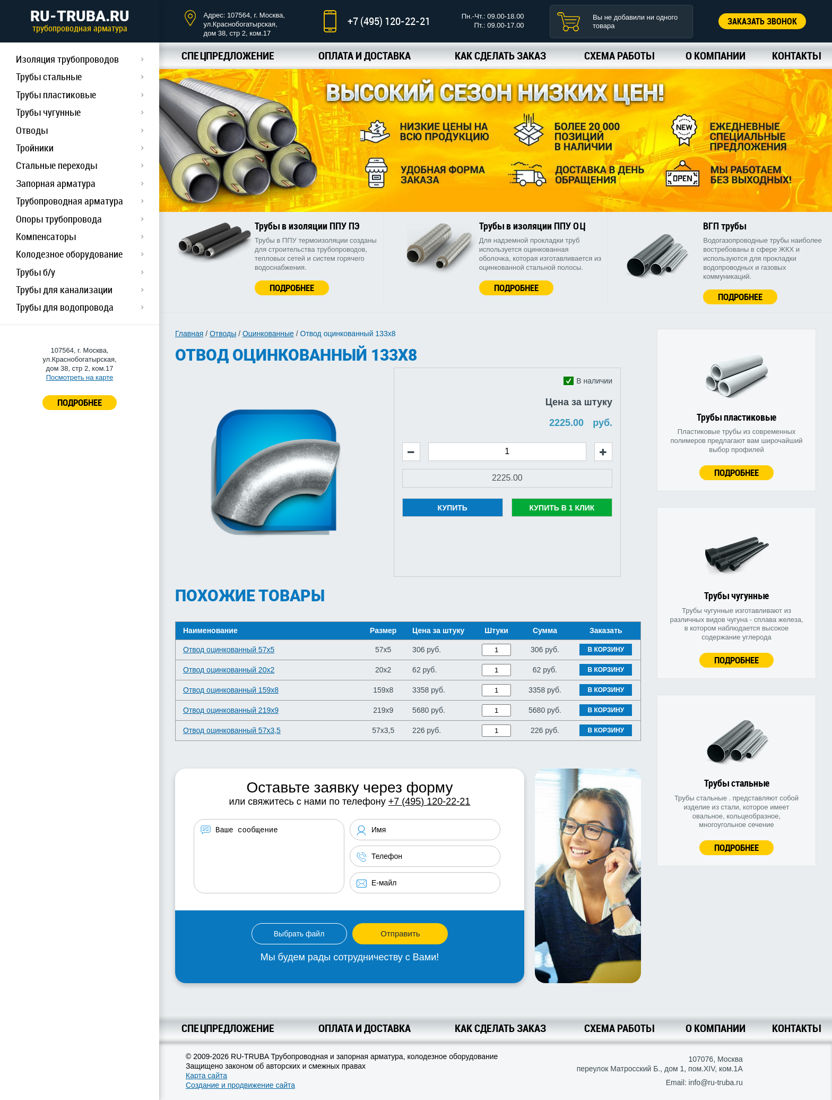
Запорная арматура (56, 183)
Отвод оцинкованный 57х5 (228, 649)
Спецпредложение (227, 55)
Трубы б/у (35, 272)
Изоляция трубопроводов (67, 59)
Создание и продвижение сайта (240, 1085)
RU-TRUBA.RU (79, 20)
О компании (716, 55)
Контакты (796, 55)
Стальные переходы (56, 165)
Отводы (32, 130)
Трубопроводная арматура (69, 200)
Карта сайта (206, 1075)
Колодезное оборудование (69, 254)
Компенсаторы (46, 236)
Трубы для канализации (64, 289)
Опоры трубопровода (59, 218)
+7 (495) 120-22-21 (389, 21)
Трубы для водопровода (65, 307)
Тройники (35, 147)
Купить (452, 508)
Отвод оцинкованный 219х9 (231, 710)
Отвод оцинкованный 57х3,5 (232, 730)
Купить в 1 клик (561, 508)
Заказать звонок (762, 21)
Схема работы (619, 55)
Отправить (400, 933)
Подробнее (292, 288)
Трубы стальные (49, 76)
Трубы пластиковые (56, 94)
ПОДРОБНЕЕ (79, 402)
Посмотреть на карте (79, 377)
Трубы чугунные (48, 112)
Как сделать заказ (500, 55)
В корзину (605, 649)
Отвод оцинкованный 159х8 (231, 690)
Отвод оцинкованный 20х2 (228, 670)
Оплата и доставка (364, 55)
